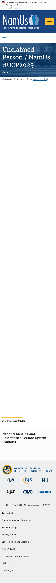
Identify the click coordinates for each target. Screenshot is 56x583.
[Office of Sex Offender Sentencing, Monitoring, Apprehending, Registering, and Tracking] (45, 494)
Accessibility (8, 513)
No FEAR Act (8, 549)
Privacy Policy (9, 534)
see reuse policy (40, 79)
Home (4, 37)
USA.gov (6, 563)
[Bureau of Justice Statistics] (28, 484)
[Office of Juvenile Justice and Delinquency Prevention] (11, 494)
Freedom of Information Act (16, 556)
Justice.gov (7, 570)
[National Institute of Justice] (45, 482)
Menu (49, 22)
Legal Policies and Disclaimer (16, 541)
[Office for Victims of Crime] (28, 494)
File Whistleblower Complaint (16, 520)
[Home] (21, 21)
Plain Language (9, 527)
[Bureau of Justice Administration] (10, 482)
